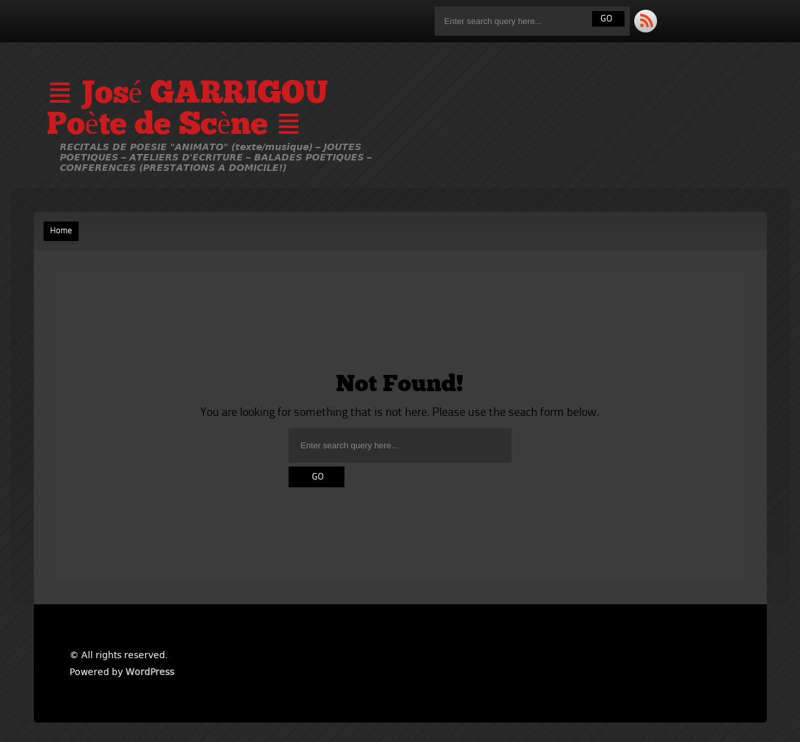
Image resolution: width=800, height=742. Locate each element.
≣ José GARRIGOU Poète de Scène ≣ (187, 110)
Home (61, 231)
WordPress (149, 672)
